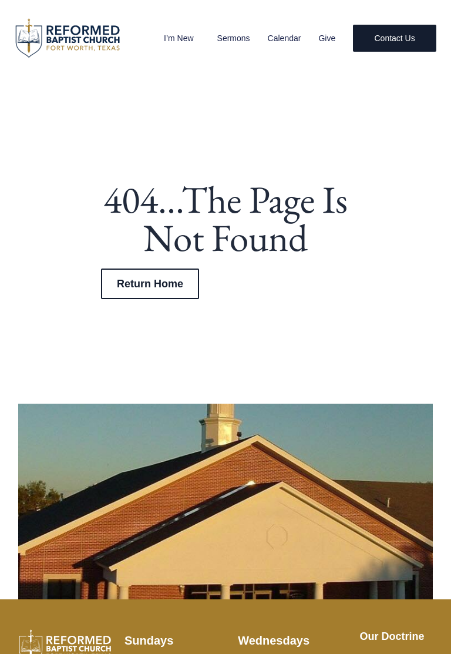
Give (326, 38)
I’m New (181, 38)
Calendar (283, 38)
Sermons (232, 38)
